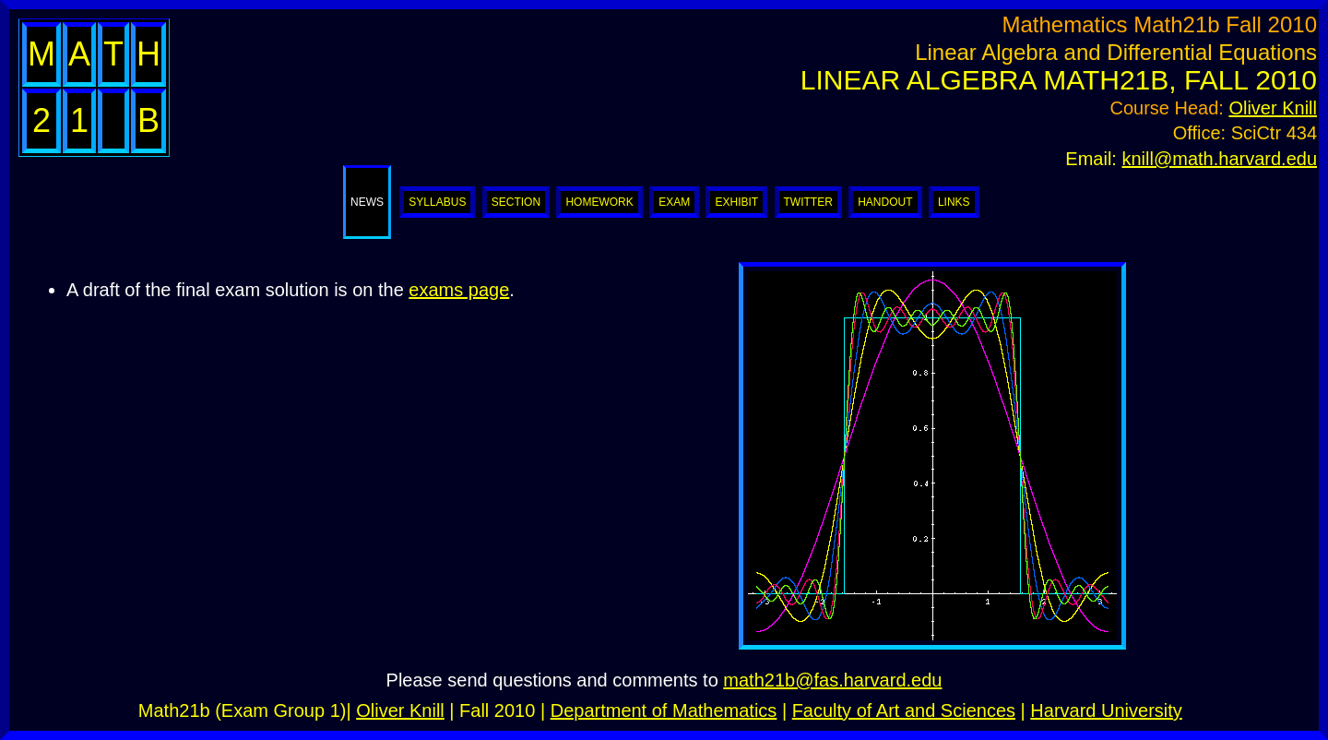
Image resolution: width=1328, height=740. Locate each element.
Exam (674, 202)
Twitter (808, 202)
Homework (599, 202)
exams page (459, 290)
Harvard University (1105, 710)
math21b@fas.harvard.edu (832, 680)
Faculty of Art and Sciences (903, 710)
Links (954, 202)
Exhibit (736, 202)
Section (516, 202)
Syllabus (437, 202)
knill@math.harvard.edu (1219, 159)
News (367, 202)
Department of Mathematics (664, 710)
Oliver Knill (1272, 108)
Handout (885, 202)
